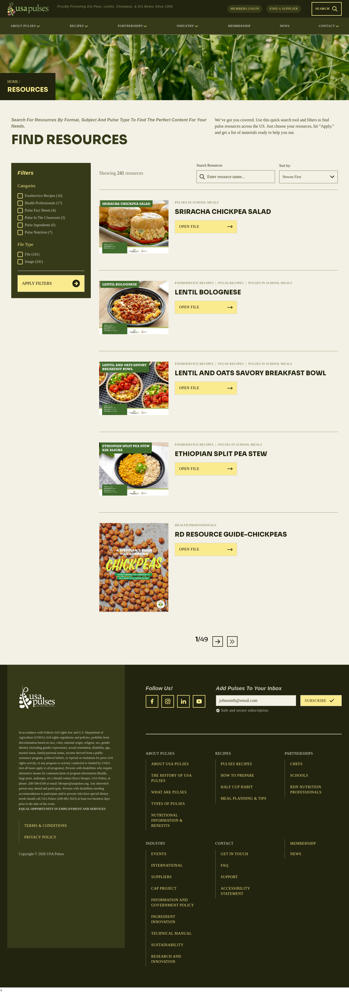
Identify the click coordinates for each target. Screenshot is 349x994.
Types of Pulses (168, 804)
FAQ (224, 866)
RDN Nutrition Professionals (306, 789)
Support (229, 877)
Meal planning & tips (244, 799)
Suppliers (161, 877)
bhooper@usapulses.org (73, 784)
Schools (299, 776)
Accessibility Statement (235, 891)
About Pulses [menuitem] (25, 26)
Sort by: (285, 166)
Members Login (244, 8)
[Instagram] (167, 701)
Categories (26, 186)
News (295, 854)
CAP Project (164, 889)
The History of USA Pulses (171, 778)
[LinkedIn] (183, 701)
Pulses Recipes (236, 764)
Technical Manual (171, 934)
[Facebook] (152, 701)
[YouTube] (199, 701)
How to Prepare (237, 776)
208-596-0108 (37, 784)
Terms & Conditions (45, 826)
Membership (303, 844)
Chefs (296, 764)
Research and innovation (166, 959)
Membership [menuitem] (239, 26)
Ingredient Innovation (163, 919)
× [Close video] (1, 991)
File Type (25, 244)
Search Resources (209, 166)
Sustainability (167, 945)
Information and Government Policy (172, 902)
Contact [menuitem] (329, 26)
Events (158, 854)
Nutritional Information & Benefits (167, 821)
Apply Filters (51, 283)
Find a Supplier (283, 8)
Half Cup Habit (237, 787)
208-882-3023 (67, 799)
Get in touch (234, 854)
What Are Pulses (169, 792)
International (167, 866)
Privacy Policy (40, 837)
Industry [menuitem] (188, 26)
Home (12, 82)
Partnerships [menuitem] (132, 26)
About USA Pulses (170, 764)
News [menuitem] (285, 26)
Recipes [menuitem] (79, 26)
